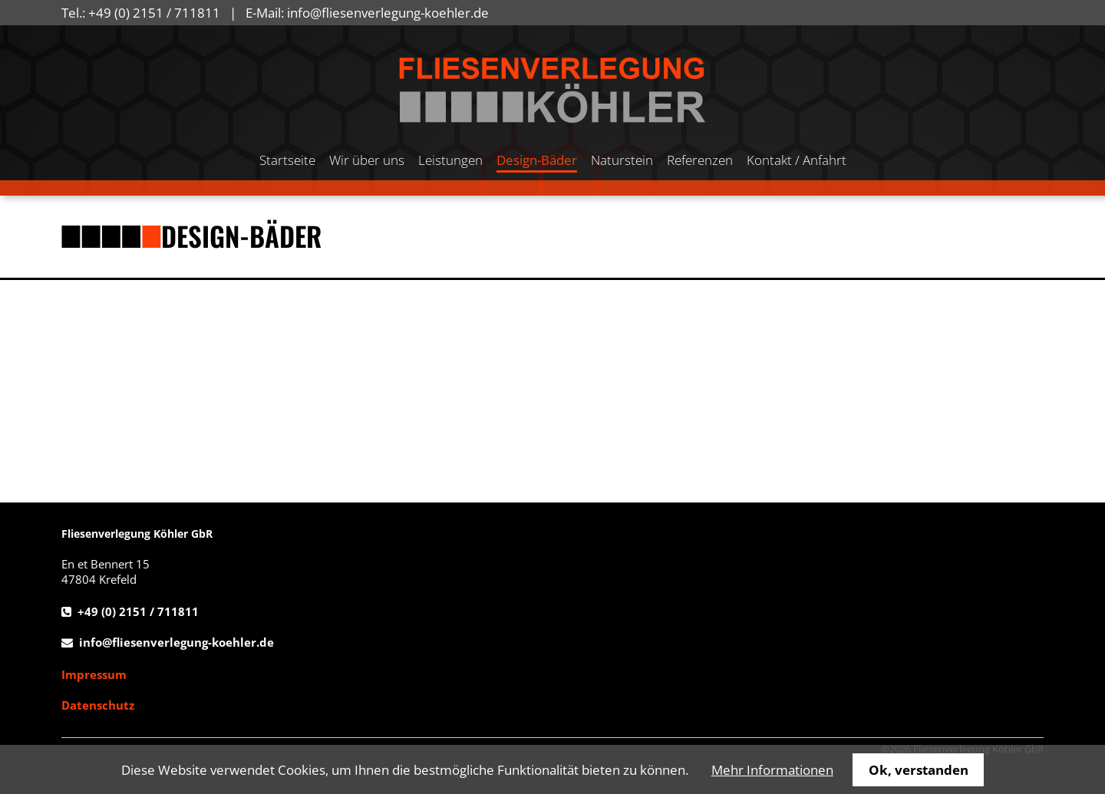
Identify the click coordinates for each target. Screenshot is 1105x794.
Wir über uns (366, 160)
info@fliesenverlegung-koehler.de (388, 12)
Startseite (287, 160)
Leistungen (450, 160)
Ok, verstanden (918, 770)
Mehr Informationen (772, 770)
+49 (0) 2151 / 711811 (154, 12)
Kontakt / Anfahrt (796, 160)
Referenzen (700, 160)
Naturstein (622, 160)
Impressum (94, 674)
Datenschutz (97, 705)
